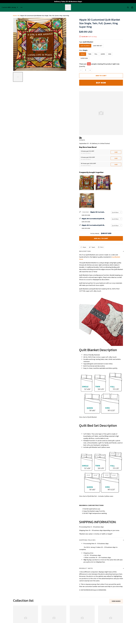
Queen (103, 54)
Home (15, 16)
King (109, 54)
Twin (89, 54)
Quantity (82, 66)
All (18, 16)
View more (116, 528)
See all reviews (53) (19, 586)
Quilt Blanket (88, 42)
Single (85, 50)
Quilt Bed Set (97, 46)
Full (96, 54)
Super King (84, 58)
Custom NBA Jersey (10, 7)
